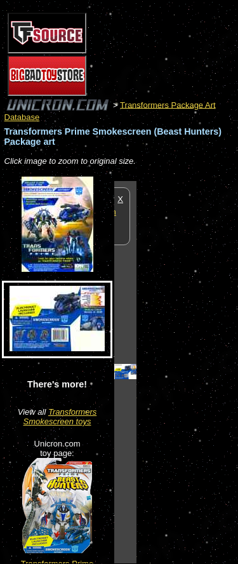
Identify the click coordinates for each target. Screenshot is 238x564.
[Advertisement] (187, 371)
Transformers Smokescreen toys (60, 416)
